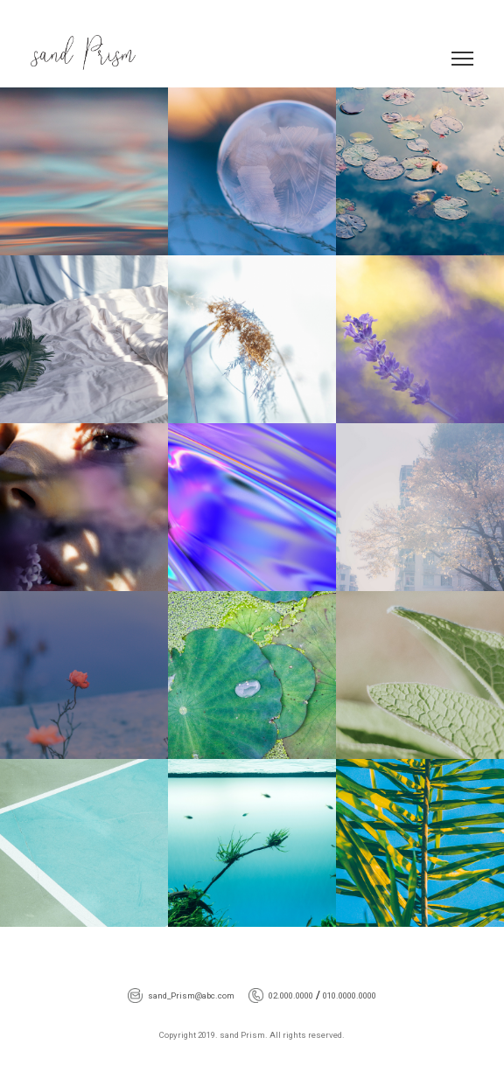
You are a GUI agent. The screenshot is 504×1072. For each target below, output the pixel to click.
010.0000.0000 (349, 995)
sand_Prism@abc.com (191, 995)
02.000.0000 (291, 995)
